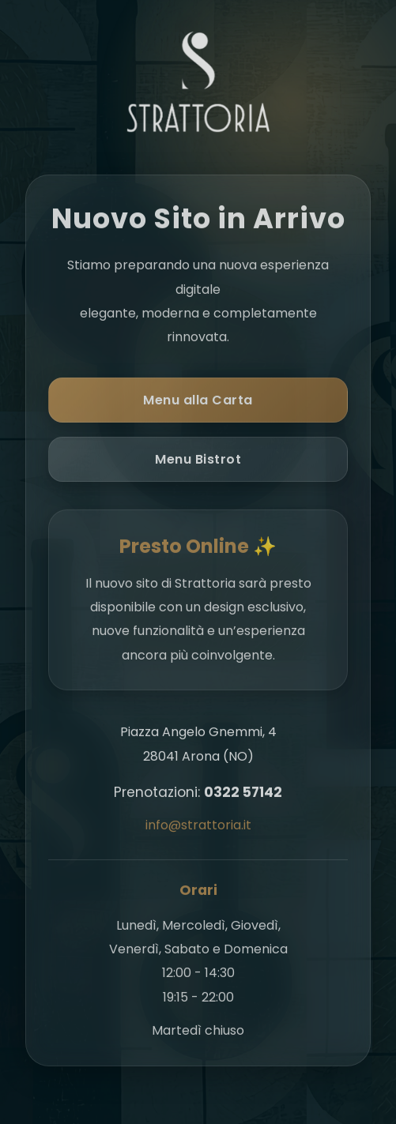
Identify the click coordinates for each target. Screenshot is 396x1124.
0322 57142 (243, 794)
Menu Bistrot (198, 462)
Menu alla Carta (198, 402)
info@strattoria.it (198, 827)
